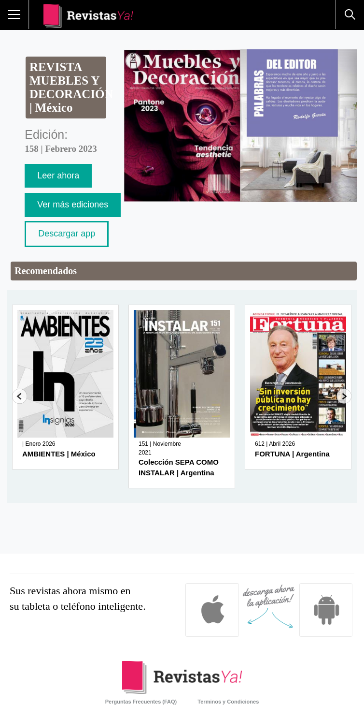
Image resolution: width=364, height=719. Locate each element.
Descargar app (66, 233)
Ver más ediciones (72, 204)
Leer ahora (58, 175)
